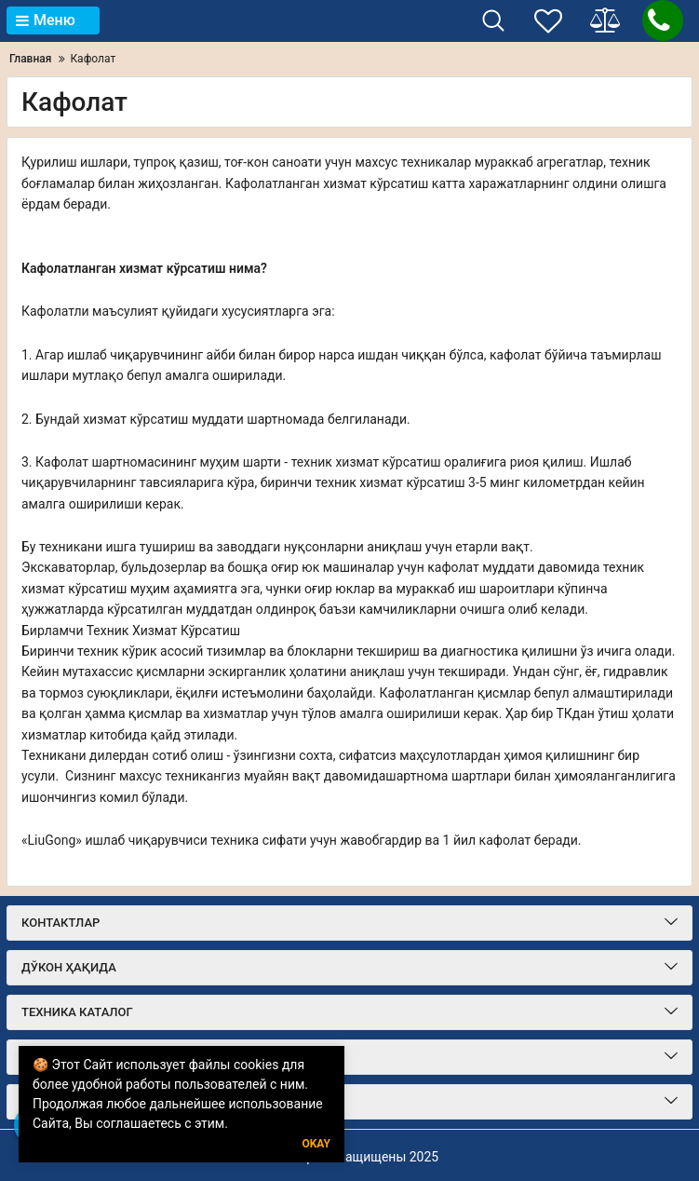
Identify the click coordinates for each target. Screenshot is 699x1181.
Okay (316, 1144)
